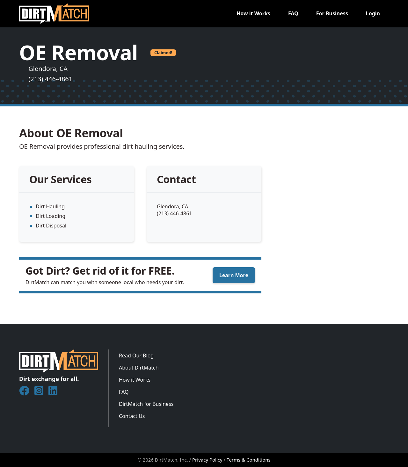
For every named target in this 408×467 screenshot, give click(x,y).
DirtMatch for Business (146, 403)
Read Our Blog (136, 355)
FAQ (293, 13)
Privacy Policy (207, 459)
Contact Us (132, 416)
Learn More (233, 275)
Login (373, 13)
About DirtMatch (139, 367)
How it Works (253, 13)
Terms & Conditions (249, 459)
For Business (332, 13)
